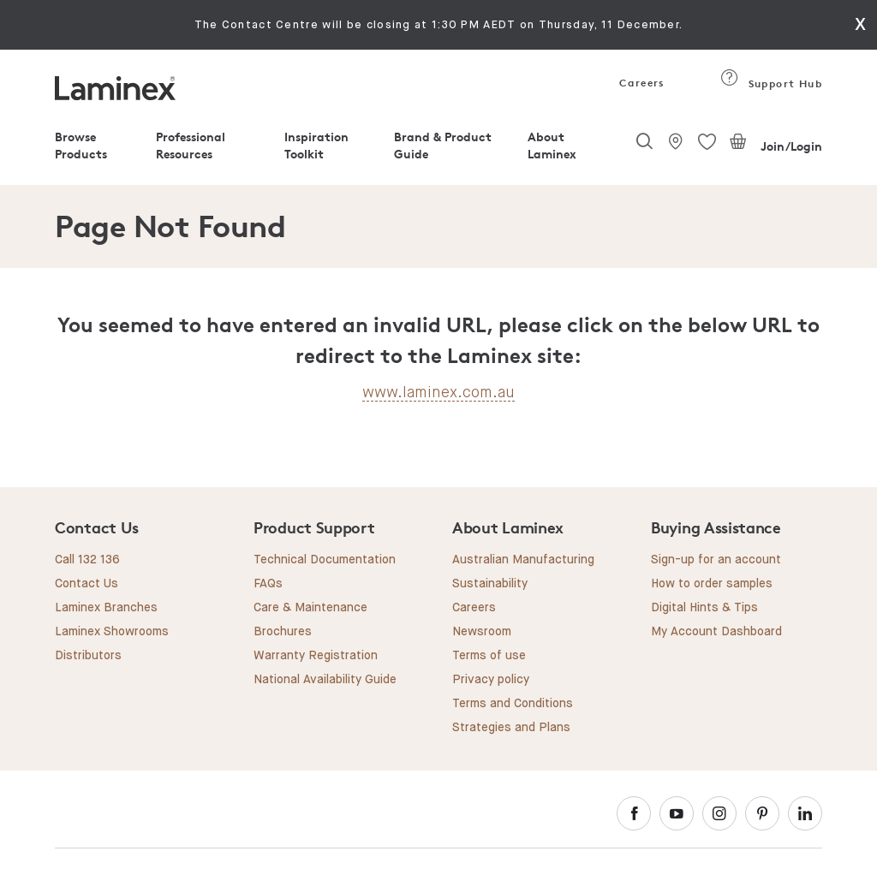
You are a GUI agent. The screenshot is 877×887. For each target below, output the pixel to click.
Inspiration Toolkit (316, 145)
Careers (640, 82)
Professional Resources (190, 145)
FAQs (268, 584)
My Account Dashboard (716, 632)
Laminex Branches (106, 608)
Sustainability (490, 584)
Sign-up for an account (716, 560)
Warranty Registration (316, 656)
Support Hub (771, 83)
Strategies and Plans (511, 728)
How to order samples (712, 584)
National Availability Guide (325, 680)
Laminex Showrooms (112, 632)
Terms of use (489, 656)
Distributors (88, 656)
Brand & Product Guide (443, 145)
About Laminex (552, 145)
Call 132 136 (87, 560)
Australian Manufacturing (523, 560)
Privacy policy (490, 680)
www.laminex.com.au (438, 392)
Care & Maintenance (310, 608)
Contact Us (86, 584)
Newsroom (481, 632)
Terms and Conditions (512, 704)
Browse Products (81, 145)
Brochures (283, 632)
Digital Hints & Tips (704, 608)
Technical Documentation (325, 560)
